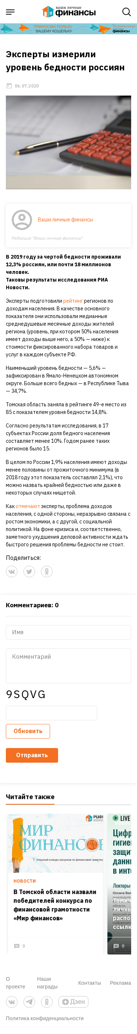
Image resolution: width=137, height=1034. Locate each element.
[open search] (126, 12)
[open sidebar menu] (10, 12)
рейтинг (73, 301)
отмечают (28, 506)
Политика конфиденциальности (45, 1018)
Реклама (120, 983)
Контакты (89, 983)
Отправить (32, 755)
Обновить (28, 731)
